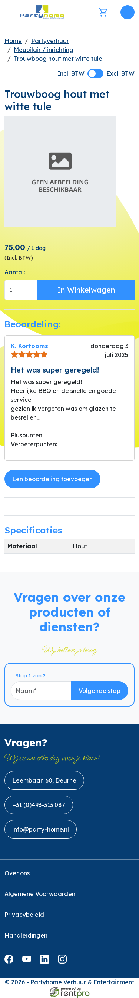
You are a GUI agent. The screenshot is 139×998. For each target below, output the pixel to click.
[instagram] (64, 961)
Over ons (17, 873)
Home (13, 40)
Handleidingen (25, 935)
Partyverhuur (50, 40)
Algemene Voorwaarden (39, 894)
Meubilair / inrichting (43, 49)
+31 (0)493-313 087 (38, 805)
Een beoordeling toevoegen (52, 479)
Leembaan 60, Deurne (44, 780)
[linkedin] (46, 961)
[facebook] (10, 961)
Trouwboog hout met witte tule (58, 58)
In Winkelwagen (86, 289)
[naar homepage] (42, 12)
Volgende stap (99, 690)
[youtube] (28, 961)
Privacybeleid (24, 914)
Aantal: (14, 272)
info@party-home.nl (40, 829)
